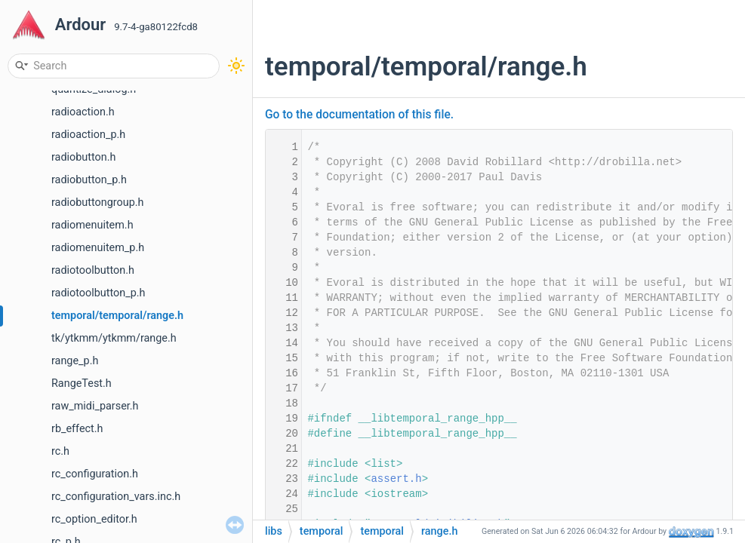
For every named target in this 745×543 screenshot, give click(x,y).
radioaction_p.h (88, 134)
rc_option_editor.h (94, 519)
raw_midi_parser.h (95, 406)
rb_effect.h (77, 428)
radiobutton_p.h (89, 179)
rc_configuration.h (94, 474)
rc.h (60, 451)
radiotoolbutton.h (92, 270)
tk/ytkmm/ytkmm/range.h (114, 338)
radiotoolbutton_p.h (98, 293)
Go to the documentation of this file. (359, 114)
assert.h (396, 479)
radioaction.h (83, 112)
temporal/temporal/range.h (117, 315)
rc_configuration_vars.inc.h (115, 496)
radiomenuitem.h (92, 225)
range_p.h (74, 360)
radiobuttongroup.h (97, 202)
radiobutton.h (83, 157)
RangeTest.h (81, 383)
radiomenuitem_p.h (97, 247)
